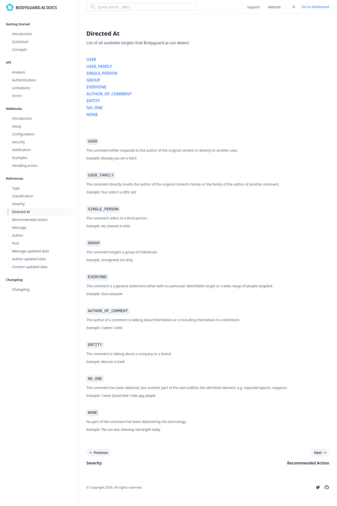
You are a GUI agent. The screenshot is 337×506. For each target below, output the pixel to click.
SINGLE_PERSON (102, 73)
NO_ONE (94, 107)
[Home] (31, 7)
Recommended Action (308, 463)
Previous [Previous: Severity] (98, 452)
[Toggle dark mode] (294, 7)
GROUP (93, 80)
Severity (94, 463)
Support (253, 7)
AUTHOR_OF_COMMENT (109, 94)
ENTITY (93, 100)
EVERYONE (96, 87)
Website (274, 7)
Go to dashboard (315, 6)
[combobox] (141, 7)
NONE (92, 114)
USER (91, 59)
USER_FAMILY (99, 66)
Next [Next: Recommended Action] (320, 452)
